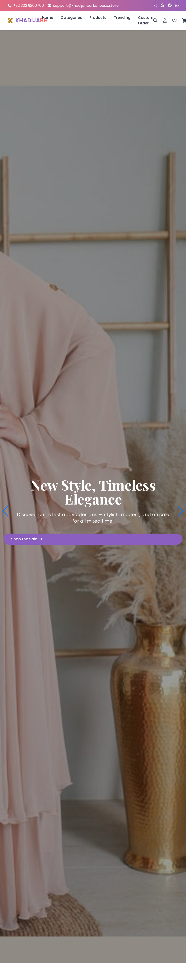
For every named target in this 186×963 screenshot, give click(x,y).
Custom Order (145, 20)
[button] (5, 511)
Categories (71, 17)
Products (97, 17)
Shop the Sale (26, 539)
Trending (122, 17)
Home (47, 17)
